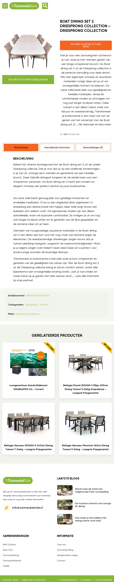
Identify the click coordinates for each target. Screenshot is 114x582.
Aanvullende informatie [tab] (57, 147)
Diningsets (31, 304)
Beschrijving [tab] (20, 147)
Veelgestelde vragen (67, 555)
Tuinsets (43, 304)
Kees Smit (8, 550)
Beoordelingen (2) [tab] (93, 147)
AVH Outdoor (9, 544)
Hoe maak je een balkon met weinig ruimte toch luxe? (91, 519)
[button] (5, 6)
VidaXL (6, 566)
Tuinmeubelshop (11, 555)
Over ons (61, 544)
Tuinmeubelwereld (12, 560)
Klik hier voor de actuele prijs (86, 45)
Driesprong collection (28, 313)
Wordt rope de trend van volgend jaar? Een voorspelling (92, 490)
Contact (61, 560)
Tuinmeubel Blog (65, 550)
